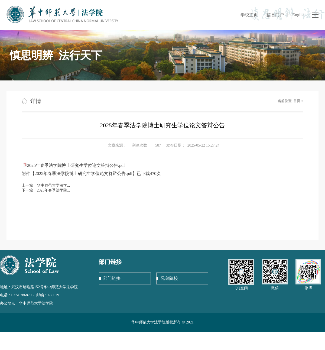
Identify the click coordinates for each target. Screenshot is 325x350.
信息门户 (275, 14)
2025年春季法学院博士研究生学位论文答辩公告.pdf (76, 165)
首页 (296, 101)
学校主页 (249, 14)
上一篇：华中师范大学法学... (46, 185)
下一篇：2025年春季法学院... (46, 190)
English (299, 14)
